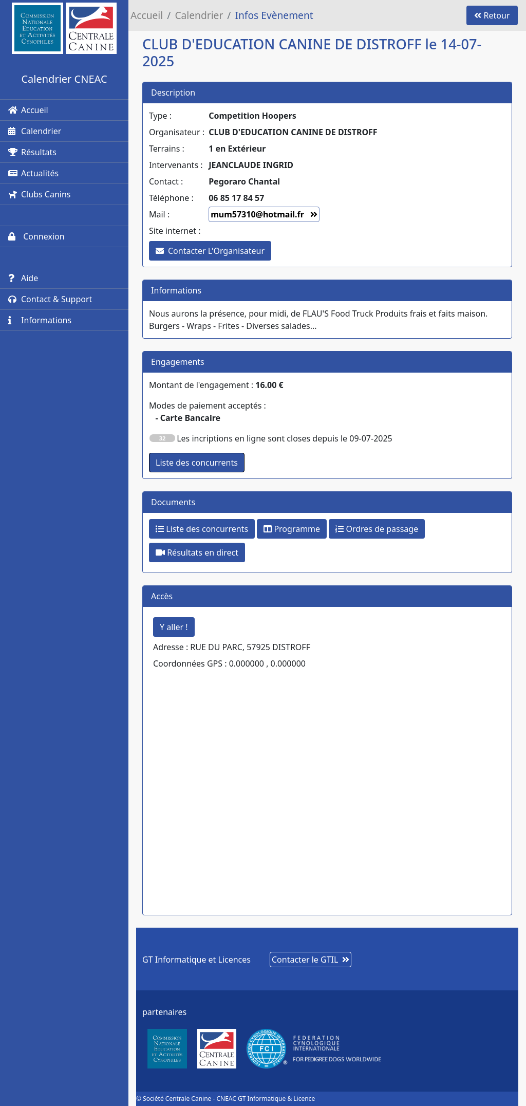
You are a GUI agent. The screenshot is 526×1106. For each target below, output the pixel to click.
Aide (23, 278)
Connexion (36, 236)
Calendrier (34, 131)
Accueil (28, 110)
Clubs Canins (39, 194)
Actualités (33, 173)
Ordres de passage (376, 528)
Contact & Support (50, 299)
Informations (39, 320)
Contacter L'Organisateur (210, 250)
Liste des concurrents (202, 528)
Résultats (32, 152)
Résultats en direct (197, 552)
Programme (292, 528)
